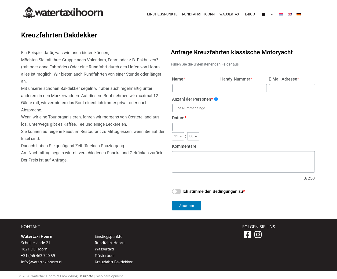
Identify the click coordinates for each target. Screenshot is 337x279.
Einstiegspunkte (108, 236)
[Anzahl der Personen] (190, 108)
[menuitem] (281, 15)
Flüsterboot (105, 255)
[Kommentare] (243, 162)
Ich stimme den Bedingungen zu (213, 191)
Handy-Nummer (236, 79)
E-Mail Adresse (284, 79)
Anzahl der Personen (195, 99)
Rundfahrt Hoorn (110, 242)
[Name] (195, 88)
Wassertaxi (104, 249)
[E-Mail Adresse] (292, 88)
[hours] (178, 136)
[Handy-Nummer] (244, 88)
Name (178, 79)
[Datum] (189, 127)
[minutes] (193, 136)
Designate (85, 276)
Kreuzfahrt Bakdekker (114, 261)
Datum (179, 117)
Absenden (186, 206)
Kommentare (184, 146)
